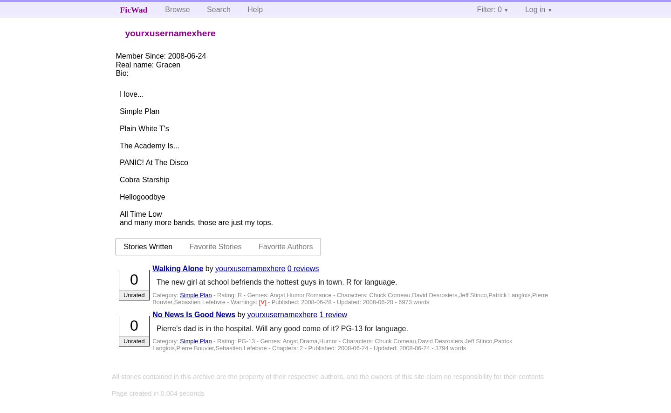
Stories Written (147, 247)
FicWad (134, 9)
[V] (263, 302)
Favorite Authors (286, 247)
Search (219, 9)
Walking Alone (177, 269)
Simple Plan (196, 295)
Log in (535, 9)
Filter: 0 (489, 9)
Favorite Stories (216, 247)
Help (255, 9)
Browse (177, 9)
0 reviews (303, 269)
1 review (334, 315)
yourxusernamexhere (250, 269)
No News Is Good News (193, 315)
